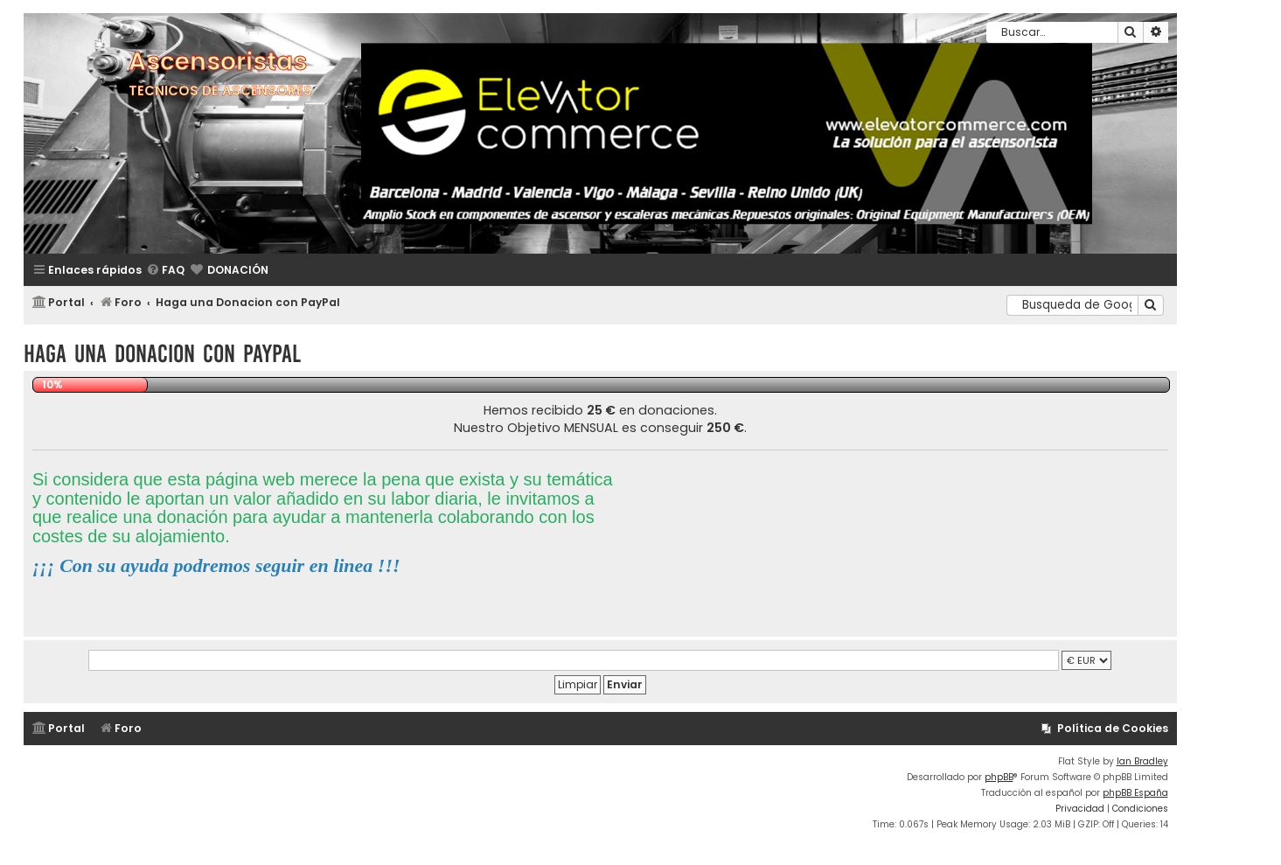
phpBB (999, 777)
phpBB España (1135, 792)
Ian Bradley (1142, 761)
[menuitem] (165, 271)
